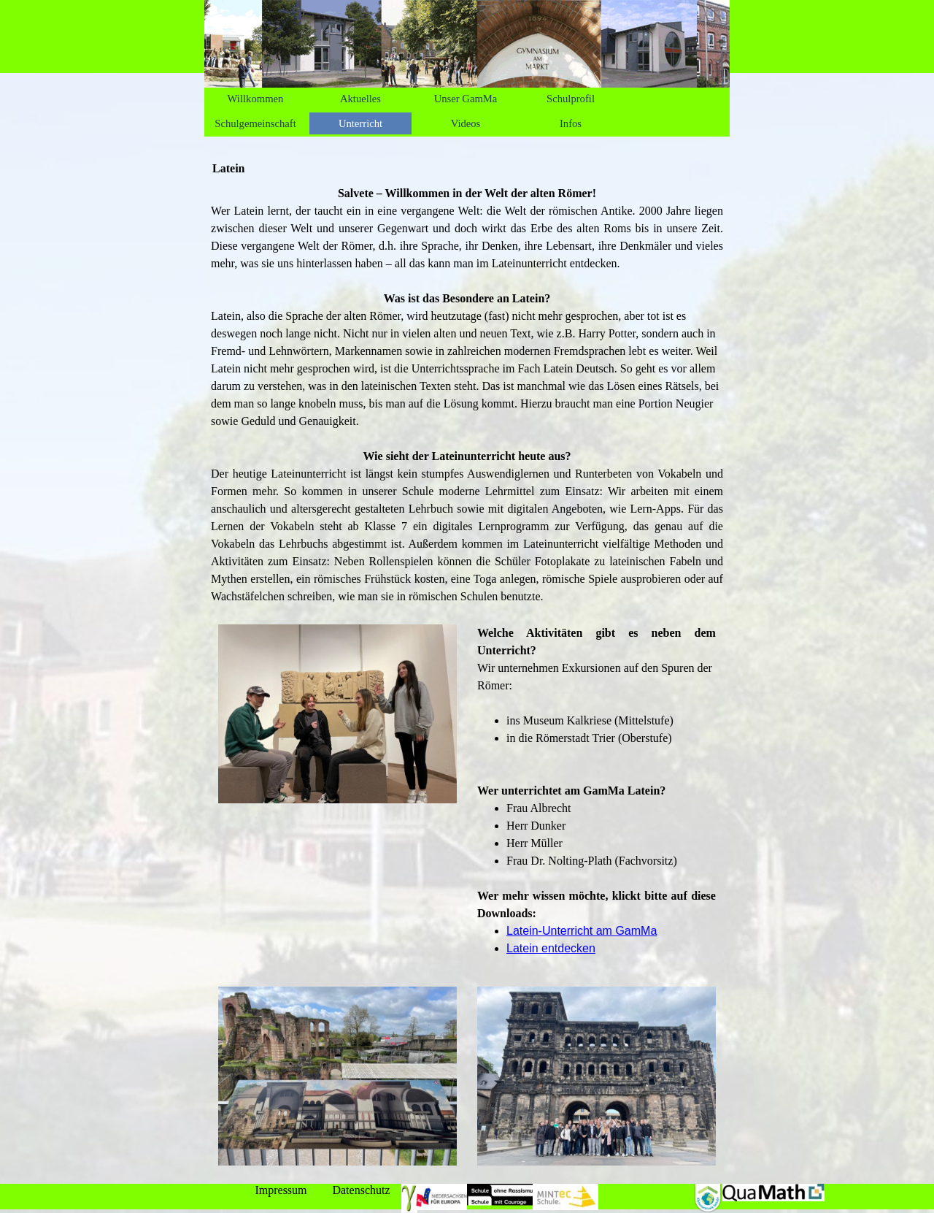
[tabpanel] (467, 395)
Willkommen (256, 98)
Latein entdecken (550, 948)
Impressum (280, 1190)
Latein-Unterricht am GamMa (581, 931)
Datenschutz (361, 1190)
